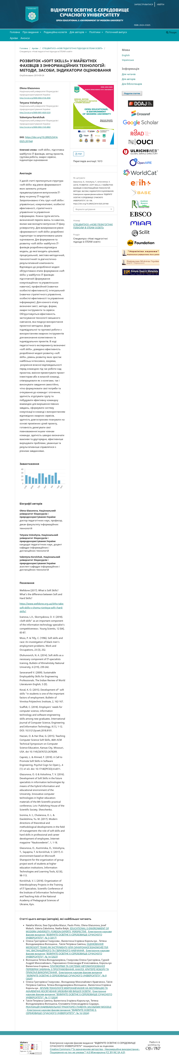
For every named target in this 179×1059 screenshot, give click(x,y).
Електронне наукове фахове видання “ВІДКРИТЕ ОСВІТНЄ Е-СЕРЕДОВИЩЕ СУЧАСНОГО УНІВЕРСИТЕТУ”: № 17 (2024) (69, 994)
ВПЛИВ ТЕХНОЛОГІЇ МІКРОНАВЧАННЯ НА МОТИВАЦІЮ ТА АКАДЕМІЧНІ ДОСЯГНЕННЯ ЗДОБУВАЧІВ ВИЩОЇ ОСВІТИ (67, 989)
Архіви (14, 38)
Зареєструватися (143, 4)
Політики (95, 32)
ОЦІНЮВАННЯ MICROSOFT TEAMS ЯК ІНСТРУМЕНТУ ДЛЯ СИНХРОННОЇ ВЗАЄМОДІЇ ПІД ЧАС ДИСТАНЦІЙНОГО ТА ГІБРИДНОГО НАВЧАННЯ (67, 947)
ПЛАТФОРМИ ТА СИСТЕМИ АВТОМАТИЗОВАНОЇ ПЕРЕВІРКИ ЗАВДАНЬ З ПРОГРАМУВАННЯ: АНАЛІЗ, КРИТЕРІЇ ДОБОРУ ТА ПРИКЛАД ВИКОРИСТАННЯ (67, 969)
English (126, 55)
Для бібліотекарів (132, 83)
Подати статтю (132, 93)
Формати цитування (85, 209)
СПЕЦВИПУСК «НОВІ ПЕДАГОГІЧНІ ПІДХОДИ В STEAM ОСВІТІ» (72, 48)
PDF (80, 153)
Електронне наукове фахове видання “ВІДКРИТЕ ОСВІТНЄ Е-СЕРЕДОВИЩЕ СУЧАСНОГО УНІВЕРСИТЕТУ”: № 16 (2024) (61, 1011)
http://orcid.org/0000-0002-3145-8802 (35, 127)
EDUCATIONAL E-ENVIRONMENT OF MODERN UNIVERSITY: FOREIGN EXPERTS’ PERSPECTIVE (67, 930)
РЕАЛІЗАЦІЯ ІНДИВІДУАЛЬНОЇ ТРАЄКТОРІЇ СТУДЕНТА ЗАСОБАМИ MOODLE (68, 1006)
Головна (15, 32)
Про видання (31, 32)
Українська (128, 59)
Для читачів (129, 74)
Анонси (25, 38)
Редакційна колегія (55, 32)
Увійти (160, 4)
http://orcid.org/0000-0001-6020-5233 (35, 112)
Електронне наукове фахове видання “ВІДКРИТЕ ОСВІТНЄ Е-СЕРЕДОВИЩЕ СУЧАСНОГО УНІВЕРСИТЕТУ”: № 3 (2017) (69, 934)
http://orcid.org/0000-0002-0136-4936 (35, 98)
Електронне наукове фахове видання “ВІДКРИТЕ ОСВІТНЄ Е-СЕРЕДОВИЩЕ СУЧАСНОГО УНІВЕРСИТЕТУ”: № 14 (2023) (68, 953)
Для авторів (77, 32)
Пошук (171, 32)
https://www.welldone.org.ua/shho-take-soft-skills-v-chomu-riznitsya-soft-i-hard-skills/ (42, 607)
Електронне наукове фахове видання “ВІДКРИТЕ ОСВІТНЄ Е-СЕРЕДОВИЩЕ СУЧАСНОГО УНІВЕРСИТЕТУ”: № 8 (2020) (66, 975)
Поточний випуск (116, 32)
